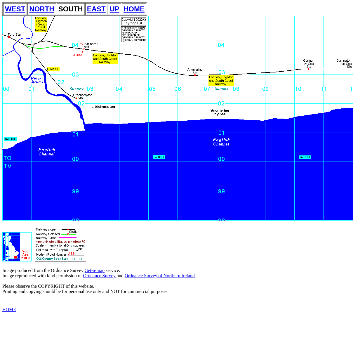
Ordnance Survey (99, 275)
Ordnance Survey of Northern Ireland (160, 275)
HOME (134, 9)
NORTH (41, 9)
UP (114, 9)
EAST (96, 9)
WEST (15, 9)
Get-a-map (95, 270)
